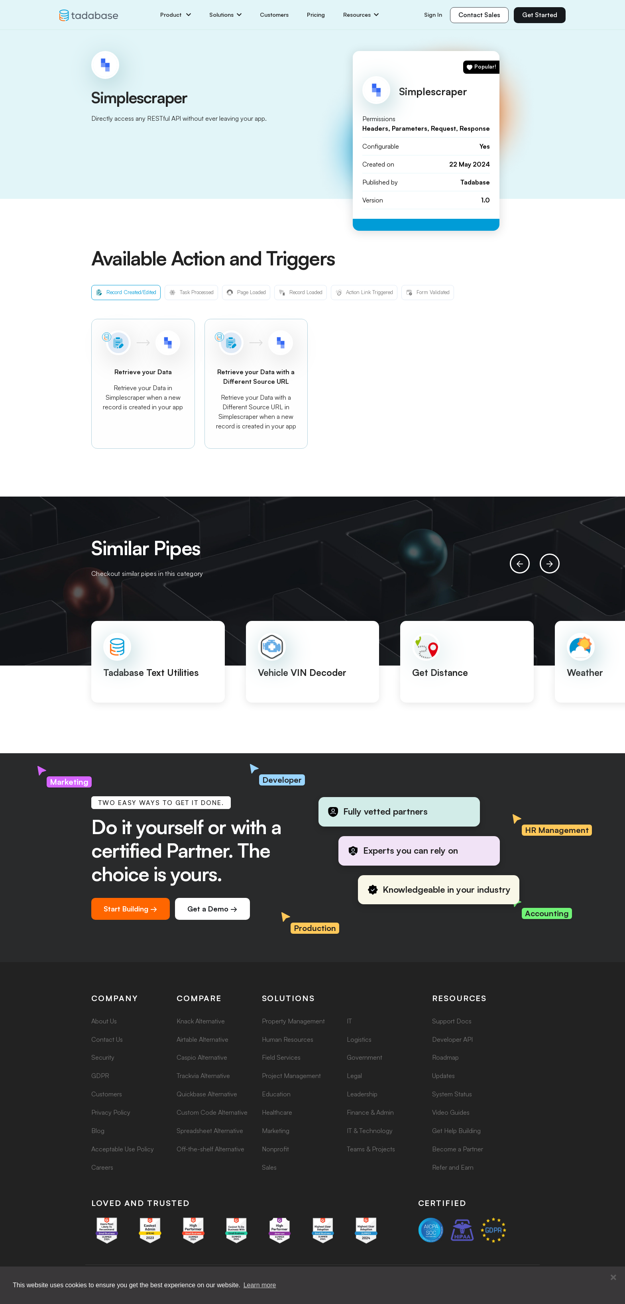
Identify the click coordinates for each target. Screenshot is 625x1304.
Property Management (293, 1021)
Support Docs (452, 1021)
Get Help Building (456, 1131)
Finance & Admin (370, 1112)
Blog (97, 1131)
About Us (104, 1021)
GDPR (100, 1076)
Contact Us (107, 1039)
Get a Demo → (212, 908)
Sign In (433, 14)
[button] (613, 1278)
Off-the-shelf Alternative (210, 1149)
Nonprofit (275, 1149)
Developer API (452, 1039)
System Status (452, 1094)
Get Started (539, 15)
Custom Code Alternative (212, 1112)
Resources (361, 15)
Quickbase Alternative (207, 1094)
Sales (269, 1167)
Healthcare (277, 1112)
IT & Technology (370, 1131)
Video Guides (451, 1112)
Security (102, 1057)
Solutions (225, 15)
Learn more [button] (260, 1285)
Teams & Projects (371, 1149)
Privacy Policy (110, 1112)
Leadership (362, 1094)
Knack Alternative (201, 1021)
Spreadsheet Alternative (210, 1131)
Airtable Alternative (202, 1039)
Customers (274, 15)
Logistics (359, 1039)
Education (276, 1094)
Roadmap (445, 1057)
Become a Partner (457, 1149)
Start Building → (130, 908)
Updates (443, 1076)
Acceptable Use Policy (122, 1149)
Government (364, 1057)
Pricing (316, 15)
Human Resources (287, 1039)
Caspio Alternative (202, 1057)
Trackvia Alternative (203, 1076)
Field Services (281, 1057)
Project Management (291, 1076)
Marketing (275, 1131)
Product (175, 15)
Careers (102, 1167)
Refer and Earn (453, 1167)
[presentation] (520, 563)
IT (349, 1021)
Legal (354, 1076)
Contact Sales (479, 15)
